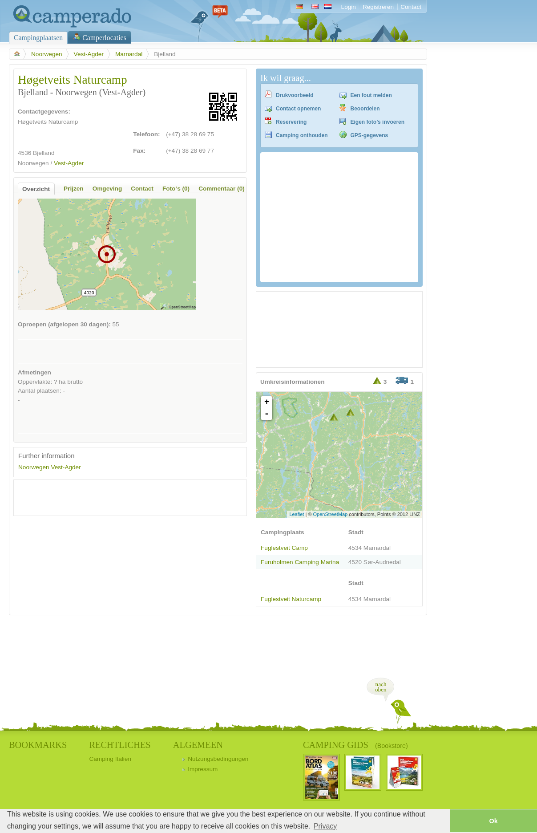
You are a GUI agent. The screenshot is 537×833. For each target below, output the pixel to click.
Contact (410, 7)
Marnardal (128, 54)
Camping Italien (110, 759)
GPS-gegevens (369, 135)
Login (348, 7)
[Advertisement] (122, 497)
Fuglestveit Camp (284, 547)
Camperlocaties (104, 37)
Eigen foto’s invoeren (378, 122)
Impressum (203, 769)
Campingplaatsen (38, 37)
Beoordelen (365, 109)
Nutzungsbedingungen (218, 759)
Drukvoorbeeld (295, 95)
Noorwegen (46, 54)
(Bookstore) (391, 745)
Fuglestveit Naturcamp (291, 599)
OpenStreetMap (330, 514)
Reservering (291, 122)
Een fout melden (371, 95)
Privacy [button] (325, 826)
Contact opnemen (298, 109)
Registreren (378, 7)
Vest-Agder (89, 54)
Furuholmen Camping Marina (300, 562)
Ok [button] (493, 821)
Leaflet (296, 514)
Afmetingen (34, 372)
